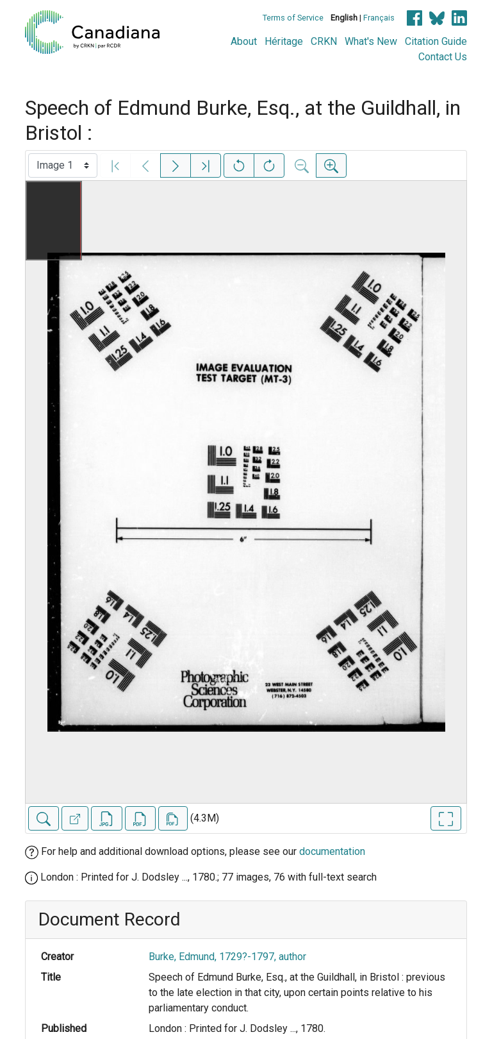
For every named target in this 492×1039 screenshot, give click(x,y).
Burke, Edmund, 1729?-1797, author (227, 956)
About (244, 41)
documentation (332, 851)
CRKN (324, 41)
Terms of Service (293, 17)
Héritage (284, 41)
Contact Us (442, 57)
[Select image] (62, 165)
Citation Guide (436, 41)
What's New (371, 41)
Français (379, 17)
